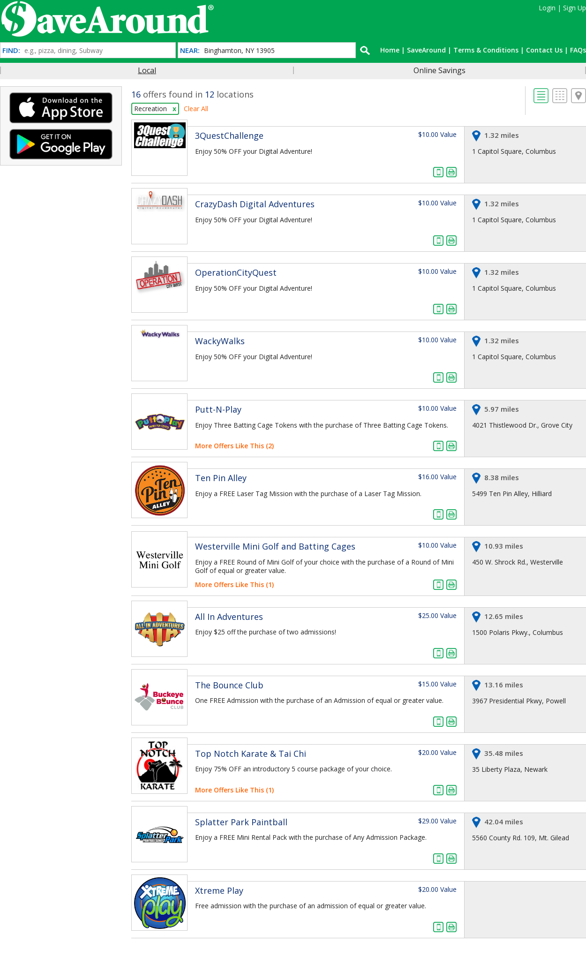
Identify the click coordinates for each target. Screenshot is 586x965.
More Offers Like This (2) (234, 445)
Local (147, 70)
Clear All (196, 108)
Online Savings (439, 70)
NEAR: (190, 50)
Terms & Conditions (485, 49)
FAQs (578, 49)
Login (547, 7)
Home (389, 49)
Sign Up (574, 7)
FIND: (11, 50)
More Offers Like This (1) (234, 584)
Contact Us (544, 49)
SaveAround (426, 49)
